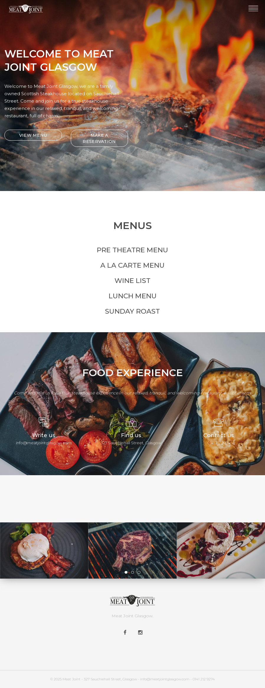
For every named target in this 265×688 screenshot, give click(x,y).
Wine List (132, 280)
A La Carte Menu (132, 265)
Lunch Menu (133, 296)
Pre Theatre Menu (132, 250)
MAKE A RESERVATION (97, 138)
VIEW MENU (32, 135)
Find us (131, 435)
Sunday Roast (132, 311)
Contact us (218, 435)
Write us (43, 435)
